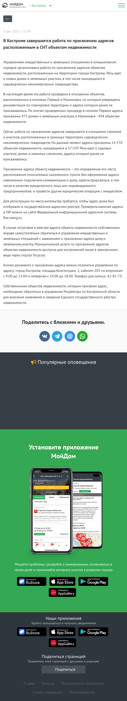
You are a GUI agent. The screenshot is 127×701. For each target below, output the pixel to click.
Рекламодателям (82, 692)
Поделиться (65, 669)
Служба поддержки (48, 692)
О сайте (29, 683)
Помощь (48, 683)
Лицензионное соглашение (82, 683)
